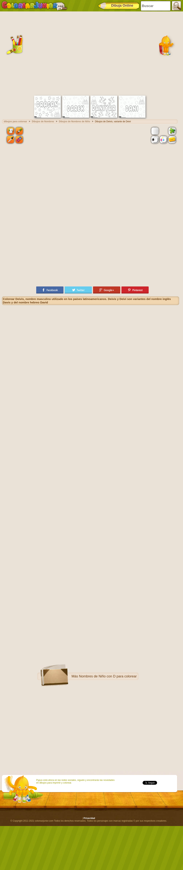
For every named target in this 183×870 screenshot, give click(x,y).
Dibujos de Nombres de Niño (74, 121)
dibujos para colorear (15, 121)
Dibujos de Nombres (43, 121)
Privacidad (89, 818)
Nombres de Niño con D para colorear (108, 676)
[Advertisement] (40, 53)
